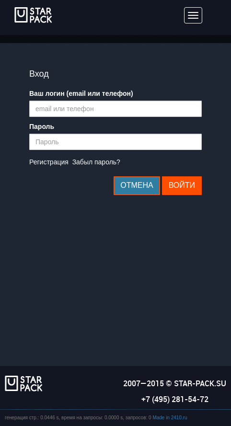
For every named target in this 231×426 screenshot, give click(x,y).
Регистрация (49, 162)
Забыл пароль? (96, 162)
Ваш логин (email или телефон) (81, 93)
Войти (182, 185)
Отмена (136, 185)
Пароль (41, 126)
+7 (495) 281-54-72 (174, 399)
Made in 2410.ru (169, 417)
